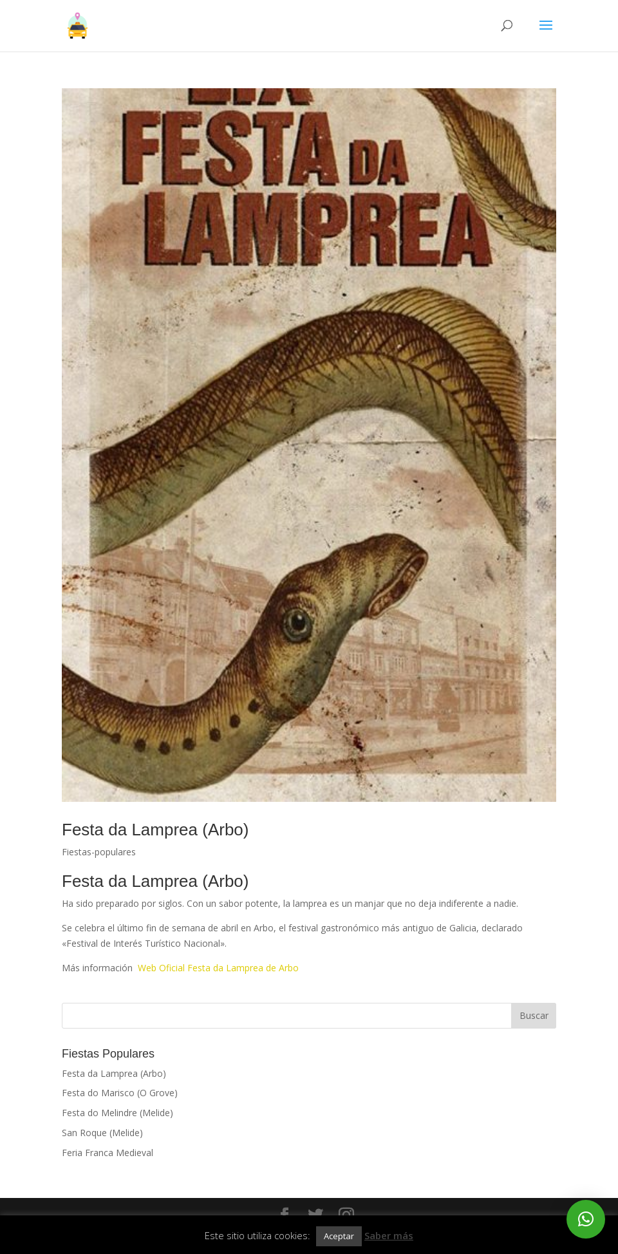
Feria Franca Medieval (107, 1152)
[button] (585, 1219)
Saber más (388, 1235)
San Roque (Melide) (102, 1132)
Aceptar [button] (339, 1236)
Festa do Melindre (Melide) (117, 1113)
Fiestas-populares (99, 852)
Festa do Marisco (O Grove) (120, 1093)
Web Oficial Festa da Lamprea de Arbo (218, 968)
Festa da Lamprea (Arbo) (155, 829)
